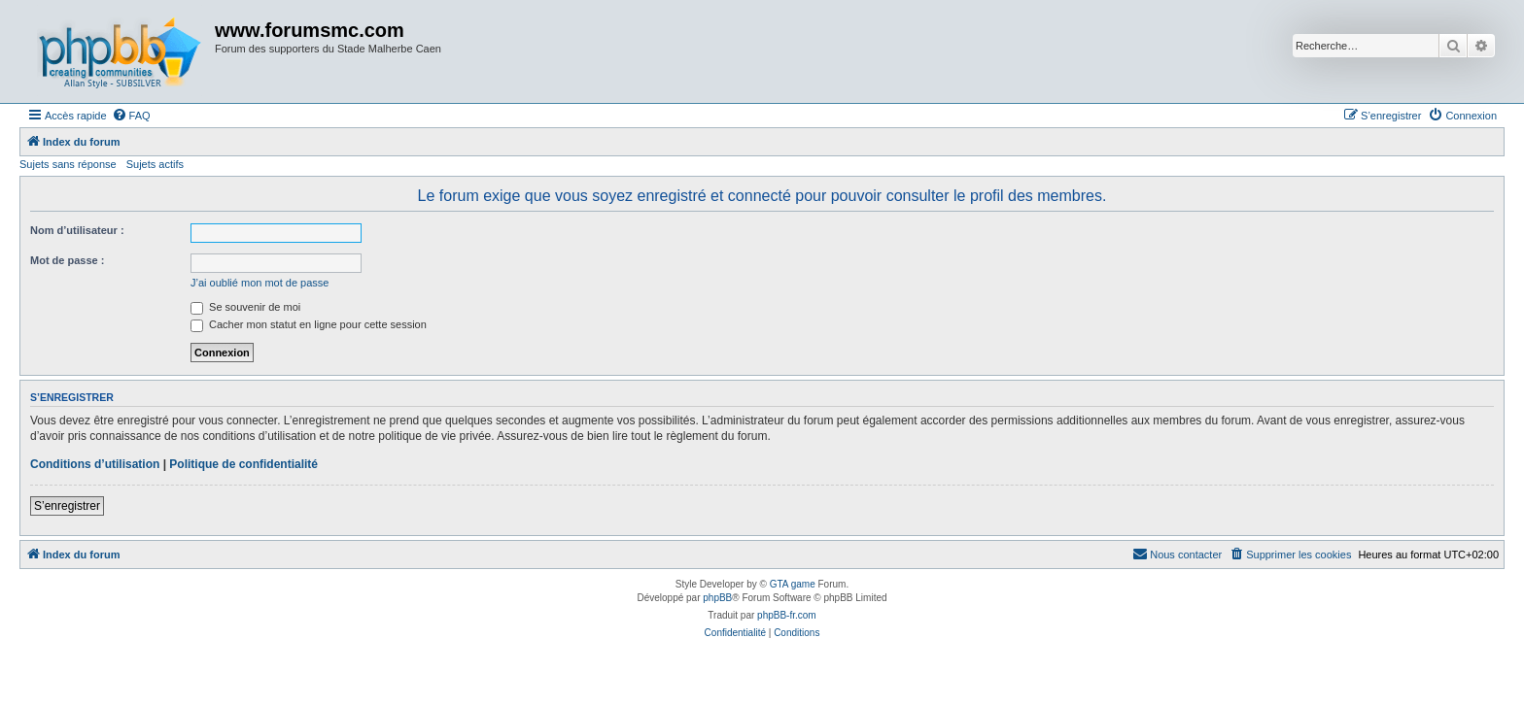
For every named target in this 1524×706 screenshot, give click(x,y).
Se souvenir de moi (245, 307)
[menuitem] (131, 115)
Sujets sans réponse (68, 164)
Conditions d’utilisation (94, 464)
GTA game (792, 584)
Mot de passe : (67, 260)
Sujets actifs (155, 164)
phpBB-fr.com (786, 615)
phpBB (717, 597)
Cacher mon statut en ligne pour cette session (308, 324)
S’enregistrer (67, 506)
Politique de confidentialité (243, 464)
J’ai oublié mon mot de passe (259, 282)
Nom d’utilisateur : (77, 230)
